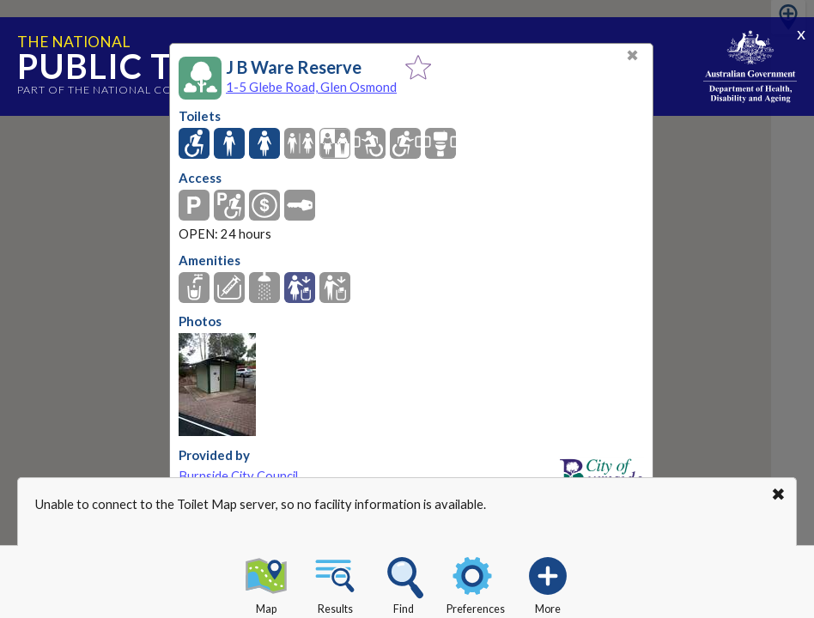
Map (266, 582)
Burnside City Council (238, 476)
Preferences (475, 582)
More (548, 582)
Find (403, 582)
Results (335, 582)
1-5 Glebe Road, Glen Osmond (311, 86)
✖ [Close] (632, 55)
